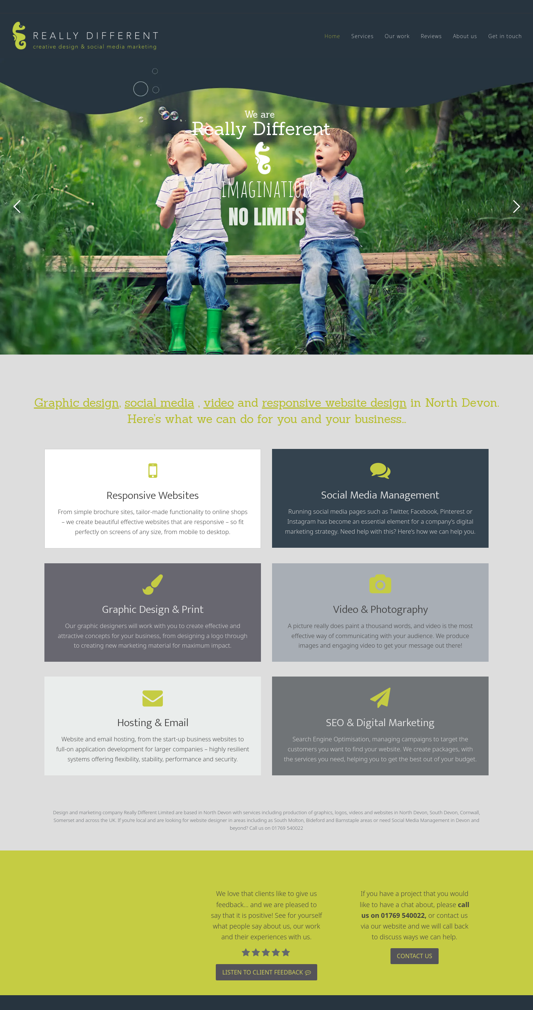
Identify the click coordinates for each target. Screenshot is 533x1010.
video (219, 402)
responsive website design (334, 402)
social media (159, 402)
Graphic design (76, 402)
